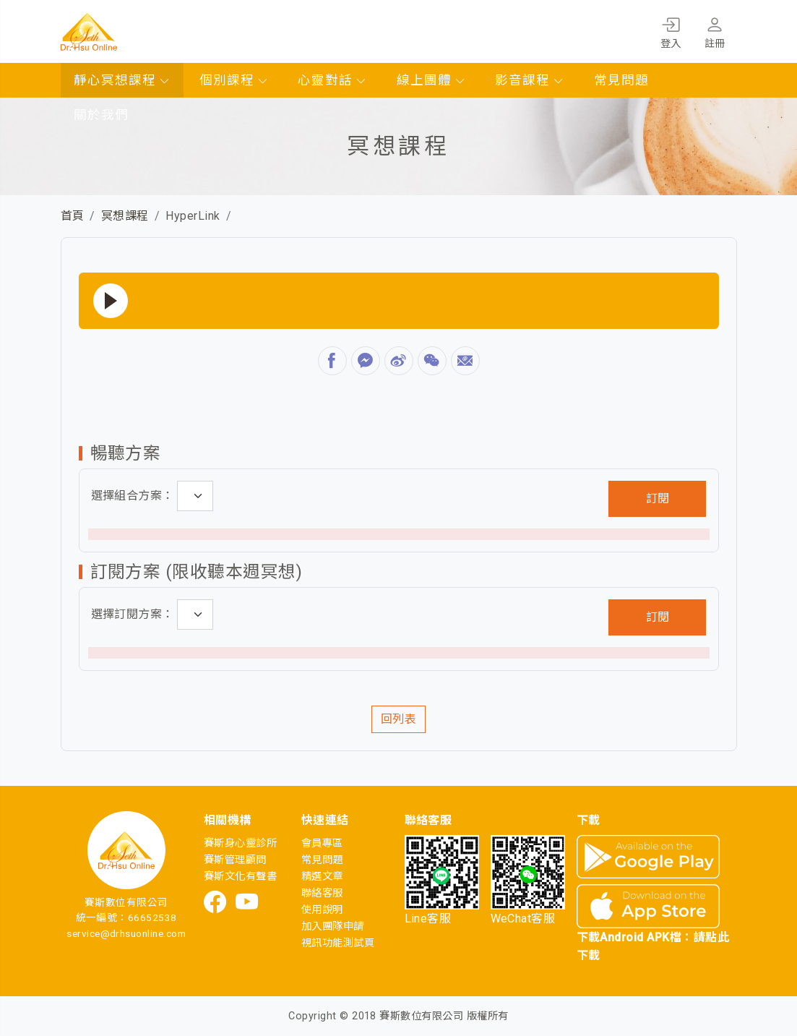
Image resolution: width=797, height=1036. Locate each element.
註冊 (715, 30)
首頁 (73, 216)
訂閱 (657, 498)
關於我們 (101, 115)
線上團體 (431, 80)
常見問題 (621, 80)
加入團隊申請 (332, 926)
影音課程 (529, 80)
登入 (670, 30)
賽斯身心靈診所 (240, 843)
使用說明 (322, 910)
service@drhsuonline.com (126, 933)
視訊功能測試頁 (337, 943)
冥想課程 (125, 216)
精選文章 (322, 876)
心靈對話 (332, 80)
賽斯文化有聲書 (240, 876)
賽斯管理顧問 (235, 860)
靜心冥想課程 (122, 80)
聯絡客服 (322, 893)
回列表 (398, 719)
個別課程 (234, 80)
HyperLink (192, 216)
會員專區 (322, 843)
